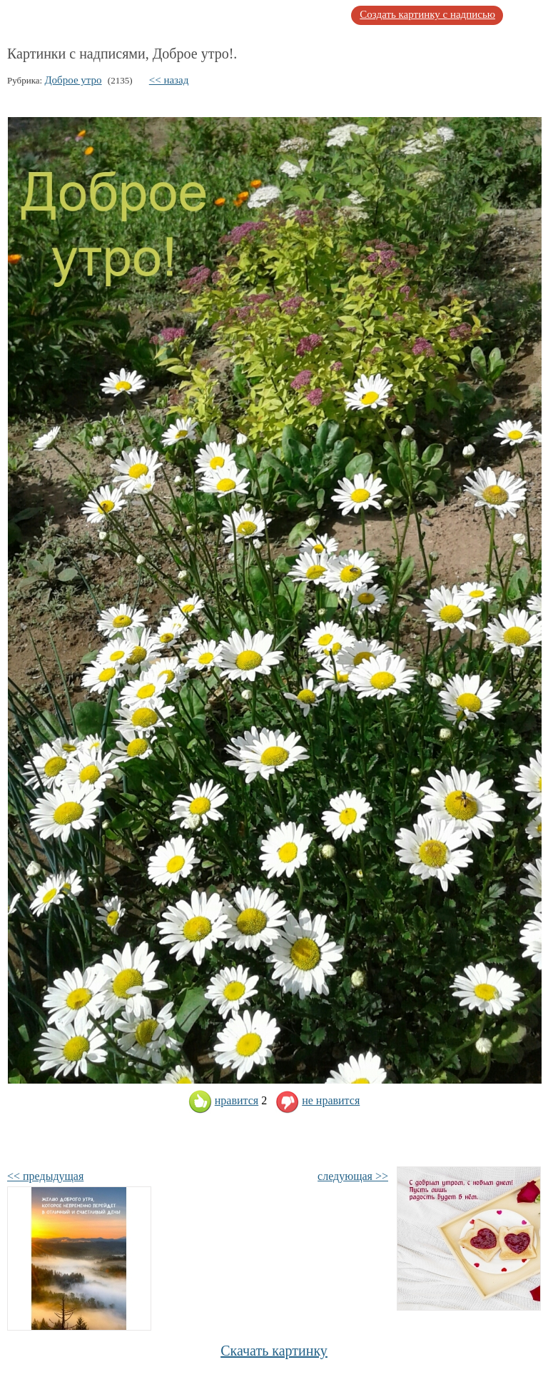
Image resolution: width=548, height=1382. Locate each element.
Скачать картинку (274, 1350)
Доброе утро (72, 80)
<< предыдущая (45, 1176)
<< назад (169, 80)
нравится (223, 1100)
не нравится (317, 1100)
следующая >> (353, 1176)
